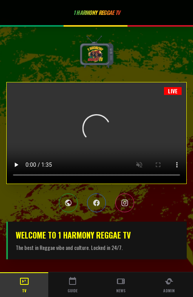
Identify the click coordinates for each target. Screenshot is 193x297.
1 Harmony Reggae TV (96, 12)
